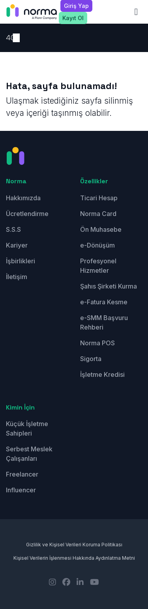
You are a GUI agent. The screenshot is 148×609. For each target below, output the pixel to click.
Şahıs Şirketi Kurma (108, 286)
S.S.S (13, 229)
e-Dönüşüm (97, 245)
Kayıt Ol (73, 18)
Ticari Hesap (99, 198)
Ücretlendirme (27, 214)
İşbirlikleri (20, 261)
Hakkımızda (23, 198)
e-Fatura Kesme (103, 302)
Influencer (21, 490)
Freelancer (22, 474)
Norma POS (97, 343)
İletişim (16, 277)
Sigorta (90, 359)
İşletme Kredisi (102, 374)
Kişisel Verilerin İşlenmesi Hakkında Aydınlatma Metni (74, 558)
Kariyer (17, 245)
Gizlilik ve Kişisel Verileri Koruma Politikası (74, 545)
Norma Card (98, 214)
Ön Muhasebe (101, 229)
